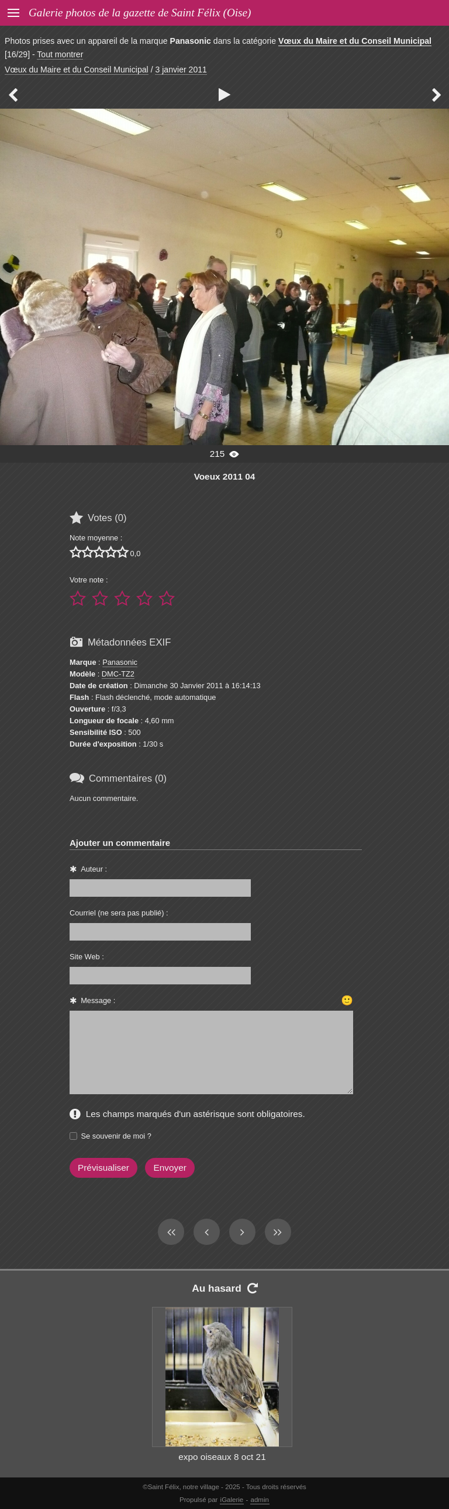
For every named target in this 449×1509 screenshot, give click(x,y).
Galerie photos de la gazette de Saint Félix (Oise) (140, 12)
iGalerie (232, 1499)
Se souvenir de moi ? (116, 1136)
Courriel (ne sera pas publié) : (119, 912)
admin (260, 1499)
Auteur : (94, 869)
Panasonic (119, 662)
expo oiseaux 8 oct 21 (221, 1457)
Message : (98, 1000)
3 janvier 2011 (180, 69)
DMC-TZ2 (118, 673)
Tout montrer (60, 54)
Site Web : (87, 956)
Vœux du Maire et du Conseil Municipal (354, 41)
